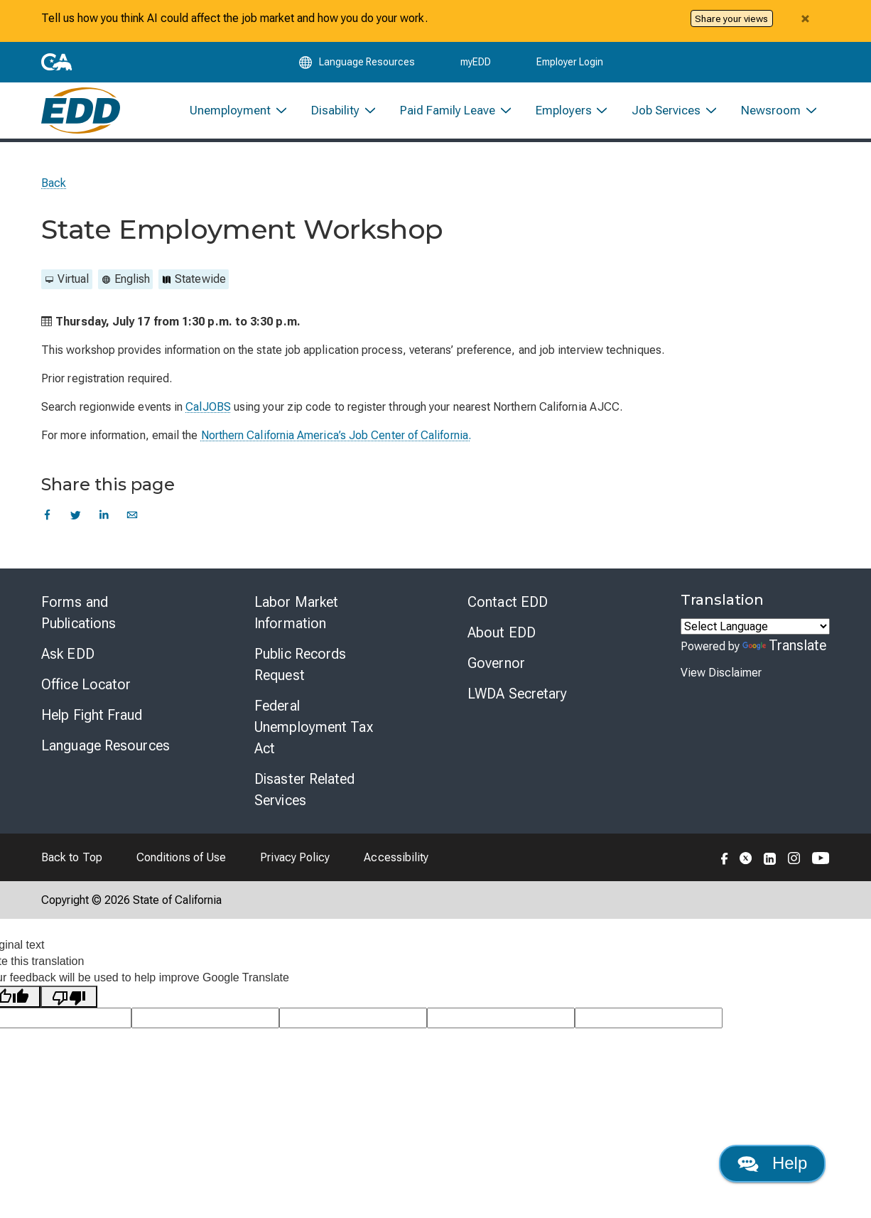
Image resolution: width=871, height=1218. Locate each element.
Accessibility (396, 867)
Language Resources (105, 755)
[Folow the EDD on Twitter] (746, 867)
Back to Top (71, 867)
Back (53, 193)
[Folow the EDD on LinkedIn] (770, 867)
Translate (784, 655)
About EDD (501, 642)
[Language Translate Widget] (755, 636)
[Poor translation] (68, 1007)
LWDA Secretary (517, 703)
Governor (496, 672)
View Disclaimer (721, 682)
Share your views (731, 18)
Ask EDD (67, 663)
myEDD (475, 65)
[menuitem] (239, 118)
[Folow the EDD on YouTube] (821, 867)
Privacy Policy (295, 867)
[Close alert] (805, 18)
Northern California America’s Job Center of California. (336, 445)
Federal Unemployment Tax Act (313, 737)
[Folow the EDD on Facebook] (724, 867)
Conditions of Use (181, 867)
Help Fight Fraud (92, 724)
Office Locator (86, 694)
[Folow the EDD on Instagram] (794, 867)
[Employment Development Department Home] (80, 118)
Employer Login (569, 65)
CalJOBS (208, 417)
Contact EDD (507, 611)
